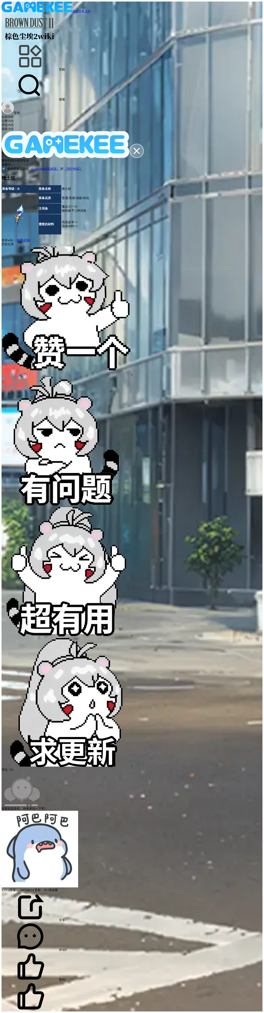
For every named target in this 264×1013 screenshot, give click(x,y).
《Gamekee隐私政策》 (45, 168)
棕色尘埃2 (23, 240)
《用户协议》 (73, 168)
